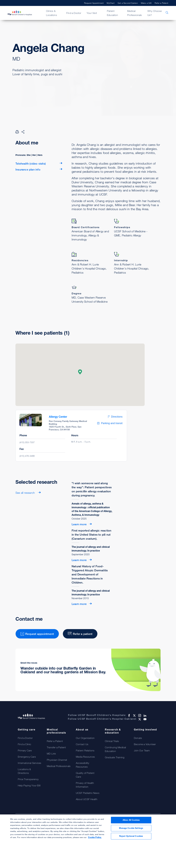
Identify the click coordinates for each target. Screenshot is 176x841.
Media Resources (85, 756)
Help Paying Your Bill (29, 785)
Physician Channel (57, 759)
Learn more (79, 524)
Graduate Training (114, 757)
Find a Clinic (24, 744)
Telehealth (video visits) (30, 163)
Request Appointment (94, 3)
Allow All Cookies (131, 820)
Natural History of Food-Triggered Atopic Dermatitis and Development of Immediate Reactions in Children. (90, 574)
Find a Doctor (73, 13)
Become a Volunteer (145, 744)
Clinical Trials (112, 741)
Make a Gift (146, 3)
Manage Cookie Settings (131, 828)
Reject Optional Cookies (131, 836)
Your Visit (92, 13)
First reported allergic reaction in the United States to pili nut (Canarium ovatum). (91, 534)
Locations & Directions (24, 771)
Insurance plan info (27, 169)
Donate (138, 738)
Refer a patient (77, 90)
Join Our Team (142, 750)
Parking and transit (109, 423)
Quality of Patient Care (85, 775)
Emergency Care (27, 756)
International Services (29, 763)
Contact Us (82, 744)
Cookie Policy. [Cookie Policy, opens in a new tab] (95, 837)
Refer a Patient (161, 3)
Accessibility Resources (82, 765)
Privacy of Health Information (85, 785)
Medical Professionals (134, 13)
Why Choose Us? (154, 13)
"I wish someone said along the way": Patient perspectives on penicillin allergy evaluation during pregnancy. (92, 489)
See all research (25, 492)
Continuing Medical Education (115, 749)
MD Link (51, 753)
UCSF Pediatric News (87, 793)
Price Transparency (28, 779)
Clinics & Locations (51, 13)
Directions (114, 416)
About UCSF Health (86, 799)
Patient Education (112, 13)
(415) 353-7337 (27, 442)
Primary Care (25, 750)
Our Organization (85, 738)
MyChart (110, 3)
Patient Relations (85, 750)
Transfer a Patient (56, 747)
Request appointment (34, 90)
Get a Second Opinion (128, 3)
